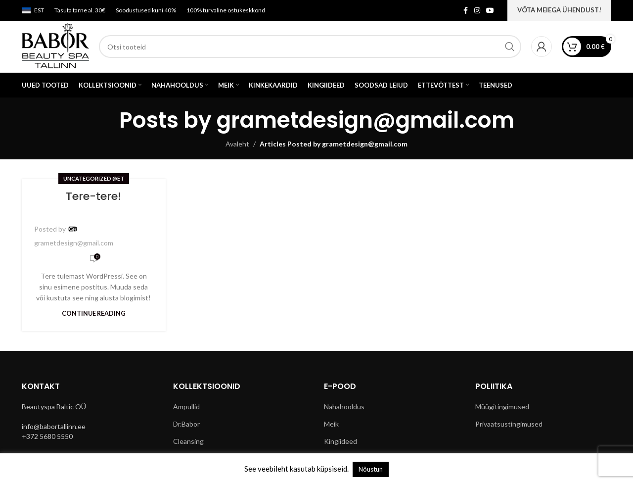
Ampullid (186, 406)
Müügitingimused (502, 406)
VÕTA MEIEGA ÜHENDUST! (559, 10)
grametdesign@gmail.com (365, 120)
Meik (331, 424)
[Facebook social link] (465, 10)
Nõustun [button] (371, 469)
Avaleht (237, 144)
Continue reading (94, 313)
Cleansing (188, 441)
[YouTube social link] (490, 10)
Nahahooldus (344, 406)
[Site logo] (55, 46)
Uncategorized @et (93, 178)
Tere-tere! (93, 196)
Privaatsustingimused (509, 424)
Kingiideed (340, 441)
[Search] (310, 46)
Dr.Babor (186, 424)
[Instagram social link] (477, 10)
